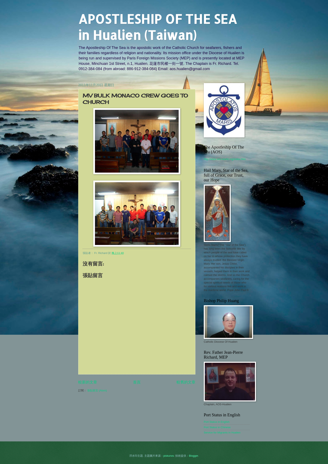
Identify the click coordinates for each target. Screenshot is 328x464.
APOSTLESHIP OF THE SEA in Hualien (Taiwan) (157, 27)
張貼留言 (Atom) (97, 390)
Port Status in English (216, 421)
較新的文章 (87, 382)
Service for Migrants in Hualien (222, 432)
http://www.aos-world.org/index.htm (225, 159)
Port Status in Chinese (217, 427)
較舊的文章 (186, 382)
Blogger (193, 455)
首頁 (137, 382)
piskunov (168, 455)
